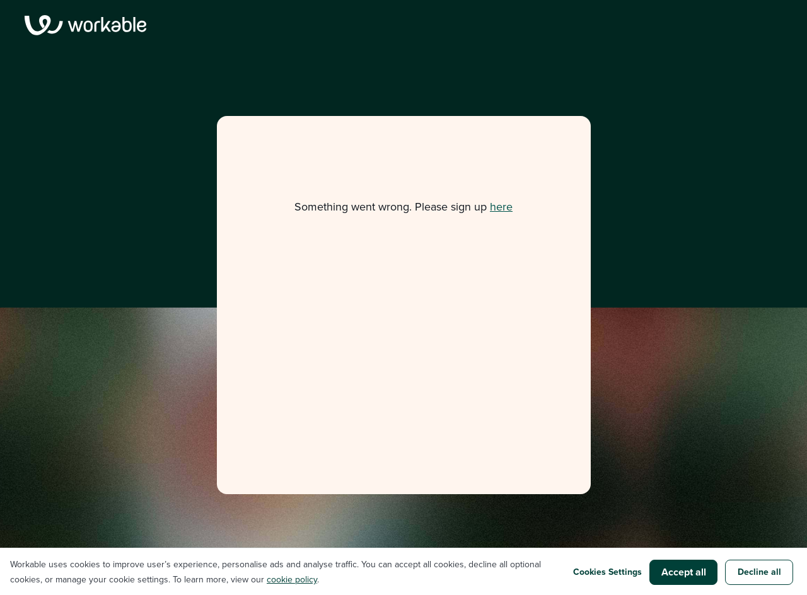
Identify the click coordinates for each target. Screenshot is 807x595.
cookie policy (292, 579)
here (501, 207)
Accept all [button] (683, 572)
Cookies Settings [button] (607, 572)
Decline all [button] (759, 572)
